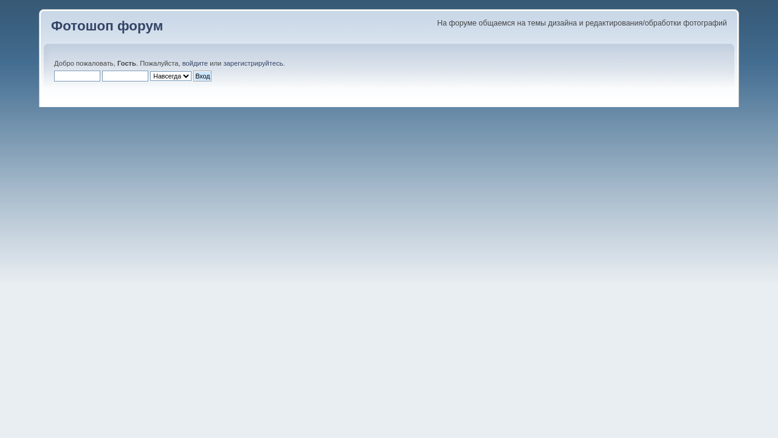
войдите (195, 63)
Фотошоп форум (107, 25)
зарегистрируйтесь (253, 63)
